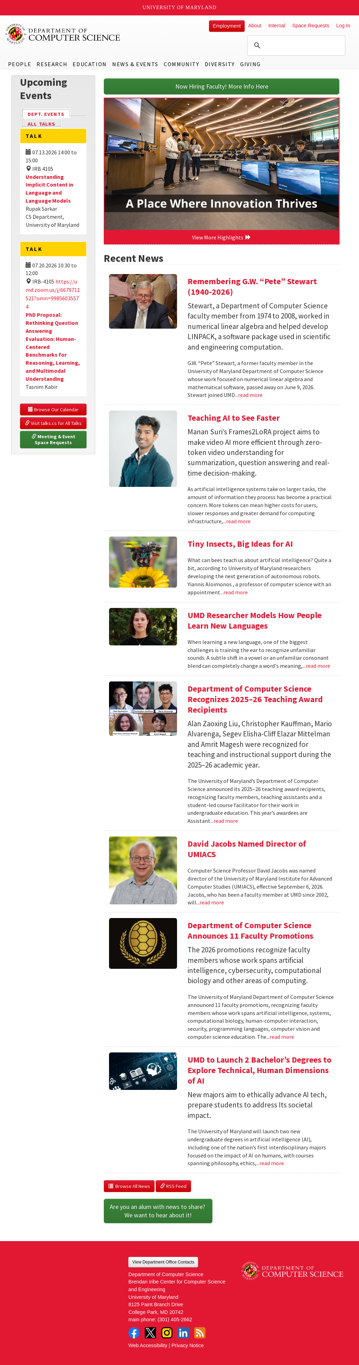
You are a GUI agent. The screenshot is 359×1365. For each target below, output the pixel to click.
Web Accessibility (147, 1345)
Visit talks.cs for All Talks (53, 423)
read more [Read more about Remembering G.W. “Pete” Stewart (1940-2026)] (250, 394)
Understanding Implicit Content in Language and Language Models (49, 188)
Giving (250, 64)
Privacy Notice (187, 1345)
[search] (295, 45)
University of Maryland (180, 7)
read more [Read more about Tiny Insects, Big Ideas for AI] (235, 592)
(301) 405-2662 (175, 1319)
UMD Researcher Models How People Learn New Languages (254, 620)
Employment (227, 26)
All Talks (41, 124)
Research (51, 64)
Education (90, 64)
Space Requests (310, 25)
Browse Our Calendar (53, 409)
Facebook (134, 1332)
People (20, 64)
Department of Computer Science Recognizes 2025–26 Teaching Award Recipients (255, 699)
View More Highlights (221, 237)
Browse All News (129, 1186)
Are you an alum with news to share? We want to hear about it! (158, 1211)
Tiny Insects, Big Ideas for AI (240, 543)
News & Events (135, 64)
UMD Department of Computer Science (63, 34)
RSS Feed (173, 1186)
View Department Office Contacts (163, 1262)
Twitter (150, 1332)
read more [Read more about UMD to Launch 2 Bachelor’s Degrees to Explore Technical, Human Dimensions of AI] (271, 1163)
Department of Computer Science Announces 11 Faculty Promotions (250, 930)
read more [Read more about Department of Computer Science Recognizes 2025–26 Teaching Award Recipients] (226, 820)
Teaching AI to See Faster (234, 417)
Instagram (166, 1332)
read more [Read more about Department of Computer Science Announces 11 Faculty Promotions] (282, 1036)
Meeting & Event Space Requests (54, 439)
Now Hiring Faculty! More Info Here (221, 86)
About (255, 25)
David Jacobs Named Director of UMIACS (247, 849)
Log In (343, 25)
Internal (276, 25)
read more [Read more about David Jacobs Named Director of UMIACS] (211, 902)
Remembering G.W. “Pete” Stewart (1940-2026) (252, 286)
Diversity (220, 64)
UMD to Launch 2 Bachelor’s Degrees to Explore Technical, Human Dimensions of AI (259, 1070)
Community (181, 64)
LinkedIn (183, 1332)
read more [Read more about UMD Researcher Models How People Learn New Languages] (318, 665)
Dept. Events (49, 113)
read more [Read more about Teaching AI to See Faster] (238, 521)
